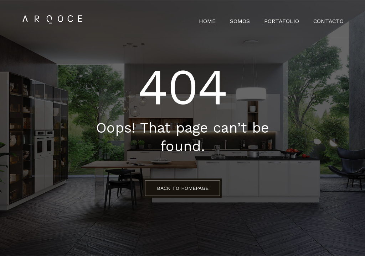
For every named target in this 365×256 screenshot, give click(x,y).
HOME (217, 19)
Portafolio (286, 19)
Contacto (330, 19)
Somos (248, 19)
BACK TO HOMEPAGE (183, 188)
